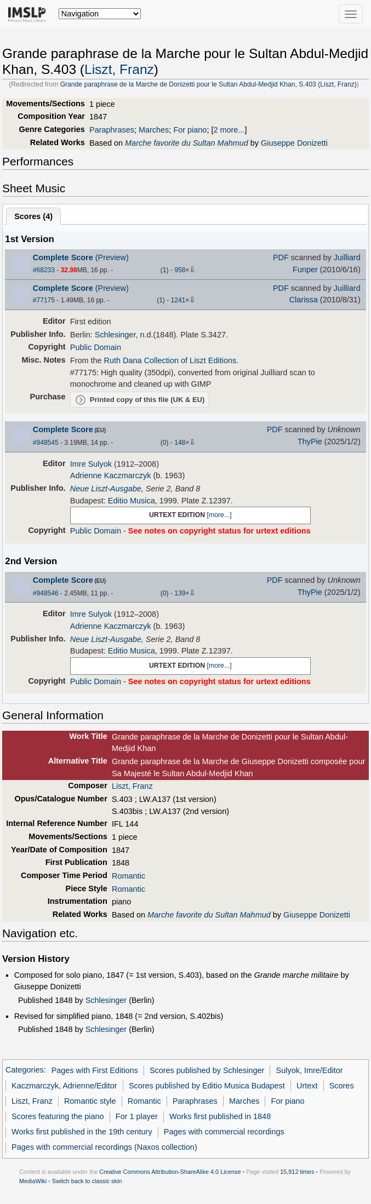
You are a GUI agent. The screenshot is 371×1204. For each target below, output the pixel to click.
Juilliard (347, 257)
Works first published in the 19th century (82, 1131)
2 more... (228, 129)
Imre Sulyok (91, 464)
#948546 (46, 593)
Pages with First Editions (95, 1070)
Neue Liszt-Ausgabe (105, 488)
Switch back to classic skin (87, 1181)
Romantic (128, 876)
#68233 (44, 270)
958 (179, 270)
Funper (305, 269)
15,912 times (297, 1171)
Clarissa (303, 299)
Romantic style (90, 1101)
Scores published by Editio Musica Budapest (207, 1085)
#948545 (46, 442)
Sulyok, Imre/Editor (309, 1070)
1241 (178, 300)
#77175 (44, 300)
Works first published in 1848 (220, 1116)
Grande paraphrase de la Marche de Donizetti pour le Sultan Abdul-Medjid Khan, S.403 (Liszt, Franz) (208, 84)
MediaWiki (33, 1181)
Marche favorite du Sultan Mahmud (186, 143)
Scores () (33, 216)
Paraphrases (111, 129)
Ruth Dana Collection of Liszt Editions (170, 360)
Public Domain (95, 347)
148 (179, 442)
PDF (281, 257)
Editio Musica (131, 500)
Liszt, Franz (119, 69)
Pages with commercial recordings (224, 1131)
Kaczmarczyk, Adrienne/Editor (64, 1085)
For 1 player (137, 1116)
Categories (24, 1070)
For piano (190, 129)
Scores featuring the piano (58, 1116)
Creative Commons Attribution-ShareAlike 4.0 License (170, 1171)
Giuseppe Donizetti (294, 143)
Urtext (307, 1085)
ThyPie (310, 441)
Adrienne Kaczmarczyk (110, 475)
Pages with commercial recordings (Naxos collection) (104, 1147)
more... (219, 515)
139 (179, 593)
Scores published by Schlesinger (207, 1070)
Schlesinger (115, 334)
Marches (154, 129)
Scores (341, 1085)
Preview (112, 257)
